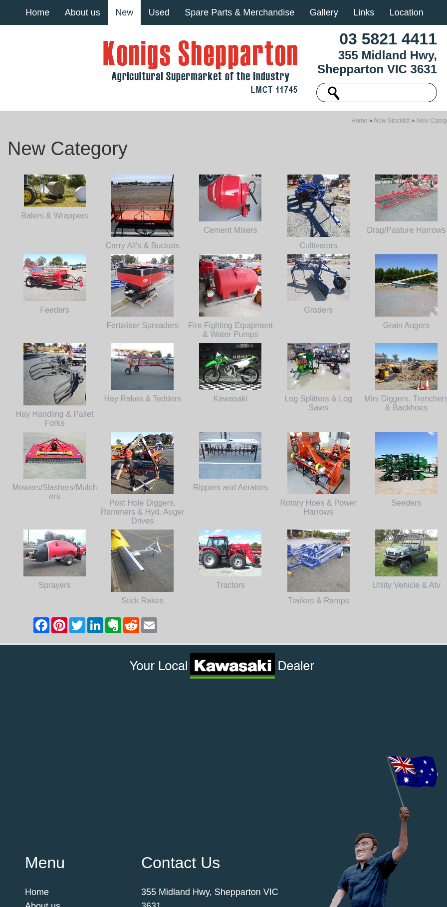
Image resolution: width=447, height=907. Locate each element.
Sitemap (102, 883)
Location (407, 12)
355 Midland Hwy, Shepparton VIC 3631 (377, 62)
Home (37, 12)
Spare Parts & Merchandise (239, 12)
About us (82, 12)
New (124, 12)
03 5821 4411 (388, 39)
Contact (40, 835)
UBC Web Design (216, 889)
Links (363, 12)
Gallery (324, 12)
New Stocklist (392, 148)
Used (159, 12)
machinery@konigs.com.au (195, 807)
